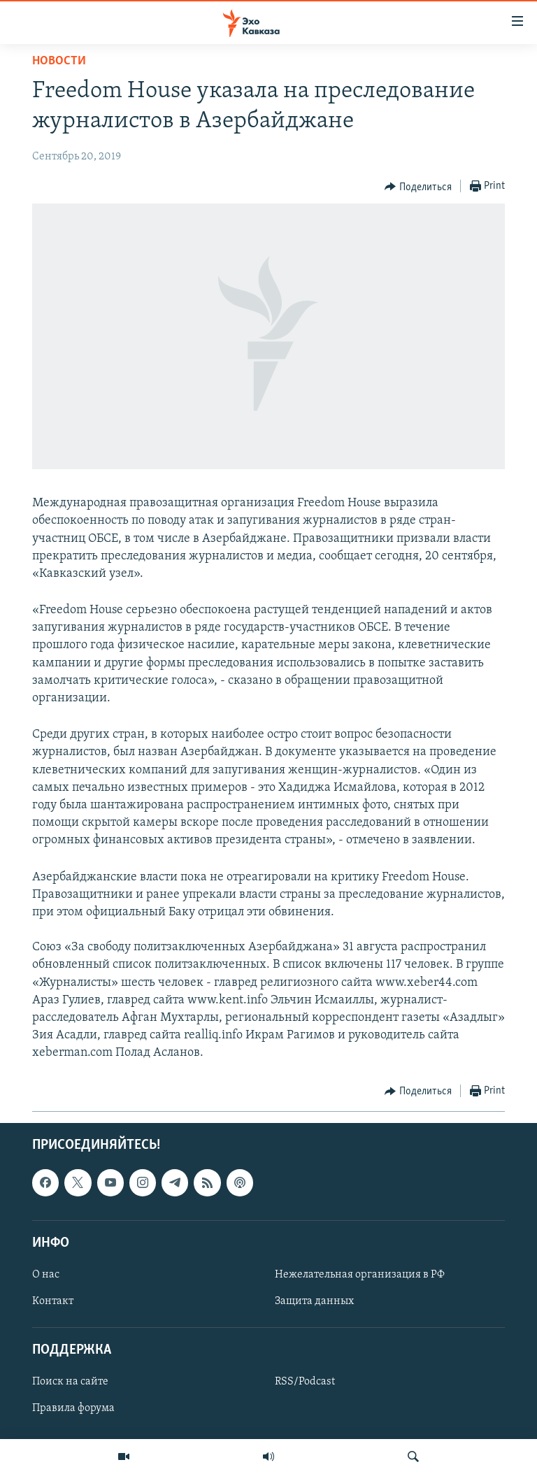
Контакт (52, 1301)
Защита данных (314, 1301)
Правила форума (73, 1408)
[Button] (418, 186)
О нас (45, 1274)
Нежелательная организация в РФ (360, 1274)
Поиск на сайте (70, 1381)
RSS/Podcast (305, 1381)
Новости (59, 61)
